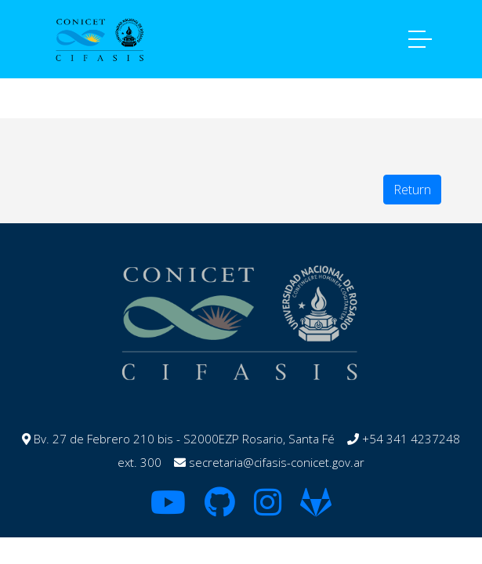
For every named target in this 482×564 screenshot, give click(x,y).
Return (412, 189)
